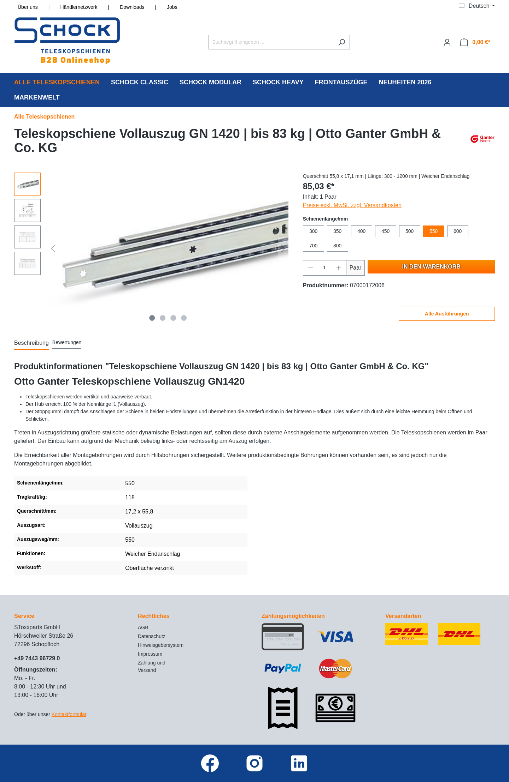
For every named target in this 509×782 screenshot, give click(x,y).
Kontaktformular (69, 714)
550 (433, 231)
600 (458, 231)
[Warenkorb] (475, 42)
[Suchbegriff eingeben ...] (271, 42)
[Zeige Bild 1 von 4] (152, 318)
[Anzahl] (324, 268)
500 (409, 231)
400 (361, 231)
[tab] (31, 343)
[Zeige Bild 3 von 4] (173, 318)
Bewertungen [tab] (67, 342)
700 (313, 245)
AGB (143, 627)
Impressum (150, 654)
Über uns (28, 7)
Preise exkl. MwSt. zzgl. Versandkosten (352, 205)
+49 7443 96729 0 (37, 658)
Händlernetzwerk (78, 7)
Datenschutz (151, 636)
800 (337, 245)
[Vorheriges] (53, 248)
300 (313, 231)
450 (385, 231)
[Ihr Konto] (447, 42)
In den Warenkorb (431, 267)
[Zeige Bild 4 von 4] (184, 318)
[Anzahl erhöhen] (339, 268)
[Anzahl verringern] (310, 268)
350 (337, 231)
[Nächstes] (283, 248)
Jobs (172, 7)
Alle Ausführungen (447, 314)
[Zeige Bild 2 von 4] (163, 318)
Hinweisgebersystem (160, 645)
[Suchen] (341, 42)
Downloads (132, 7)
